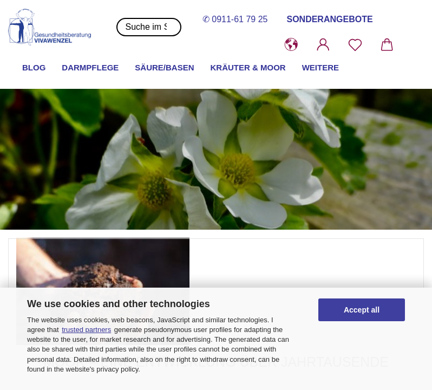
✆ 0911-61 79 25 (235, 19)
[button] (291, 45)
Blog (33, 67)
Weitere (320, 67)
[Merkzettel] (355, 45)
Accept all (361, 310)
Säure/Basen (164, 67)
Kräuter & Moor (248, 67)
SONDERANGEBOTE (329, 19)
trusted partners (86, 330)
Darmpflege (90, 67)
